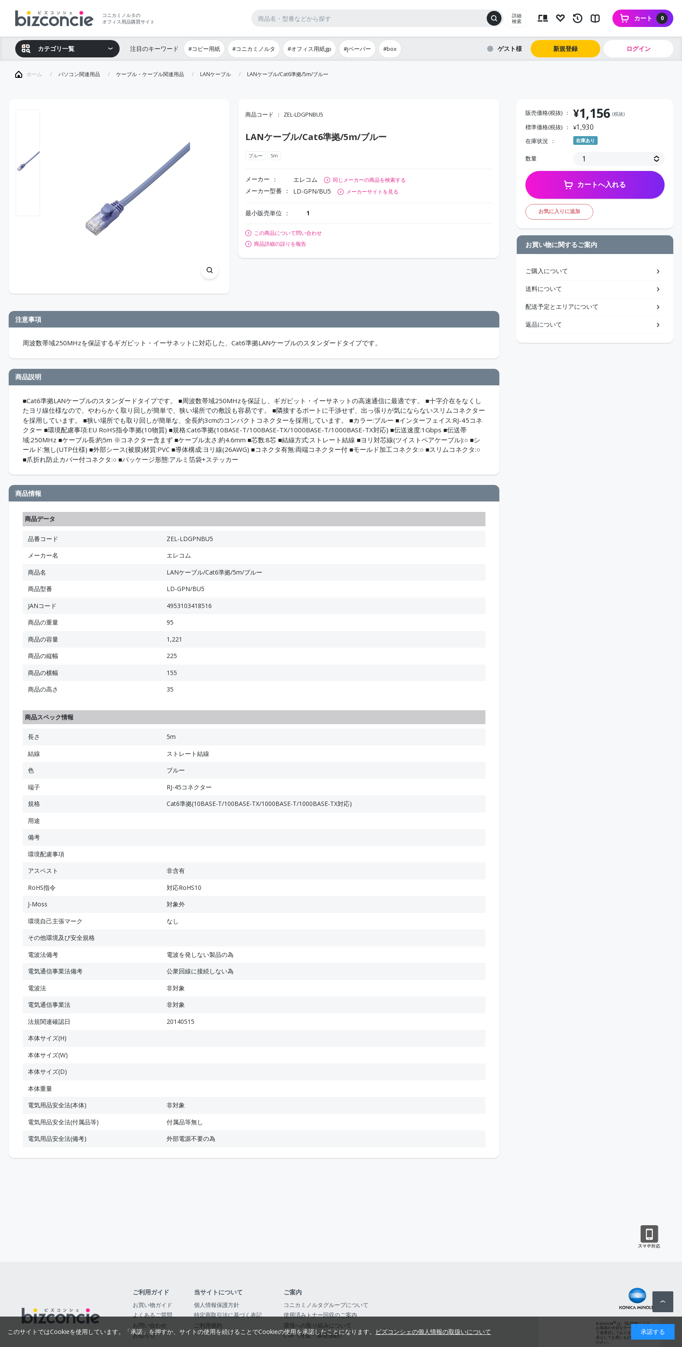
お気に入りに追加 (559, 211)
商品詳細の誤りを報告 (280, 244)
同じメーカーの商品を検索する (369, 180)
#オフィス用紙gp (309, 49)
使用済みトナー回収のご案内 (320, 1315)
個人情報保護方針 (216, 1305)
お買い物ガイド (152, 1305)
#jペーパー (357, 49)
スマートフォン (649, 1237)
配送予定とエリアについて (561, 306)
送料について (543, 288)
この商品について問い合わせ (288, 233)
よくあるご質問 (152, 1315)
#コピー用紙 (204, 49)
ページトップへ (662, 1301)
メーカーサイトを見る (372, 191)
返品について (543, 324)
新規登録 (565, 48)
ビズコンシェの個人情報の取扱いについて (433, 1331)
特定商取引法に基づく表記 (228, 1315)
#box (390, 49)
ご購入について (546, 271)
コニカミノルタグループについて (326, 1305)
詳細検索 (517, 18)
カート (651, 18)
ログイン (638, 48)
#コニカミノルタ (253, 49)
